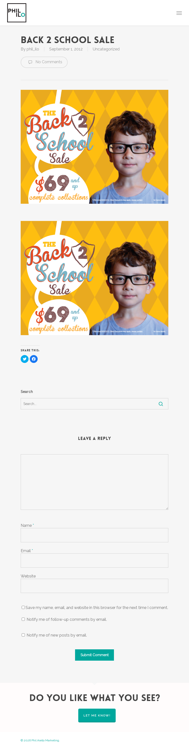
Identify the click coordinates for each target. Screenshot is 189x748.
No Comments (44, 62)
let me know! (96, 715)
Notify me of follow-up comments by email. (67, 619)
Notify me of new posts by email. (57, 635)
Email (27, 550)
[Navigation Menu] (179, 12)
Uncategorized (106, 49)
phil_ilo (33, 49)
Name (27, 525)
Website (28, 576)
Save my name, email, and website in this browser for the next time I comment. (97, 607)
